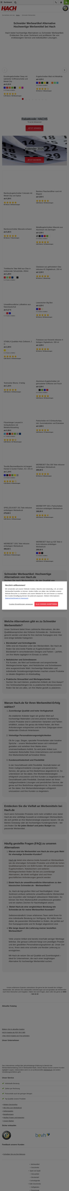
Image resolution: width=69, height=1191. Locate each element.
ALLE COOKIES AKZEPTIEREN (46, 604)
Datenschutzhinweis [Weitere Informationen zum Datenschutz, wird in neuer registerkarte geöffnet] (12, 598)
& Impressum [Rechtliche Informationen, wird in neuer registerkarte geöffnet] (23, 598)
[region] (34, 595)
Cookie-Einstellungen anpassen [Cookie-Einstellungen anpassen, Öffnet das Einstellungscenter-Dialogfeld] (21, 604)
